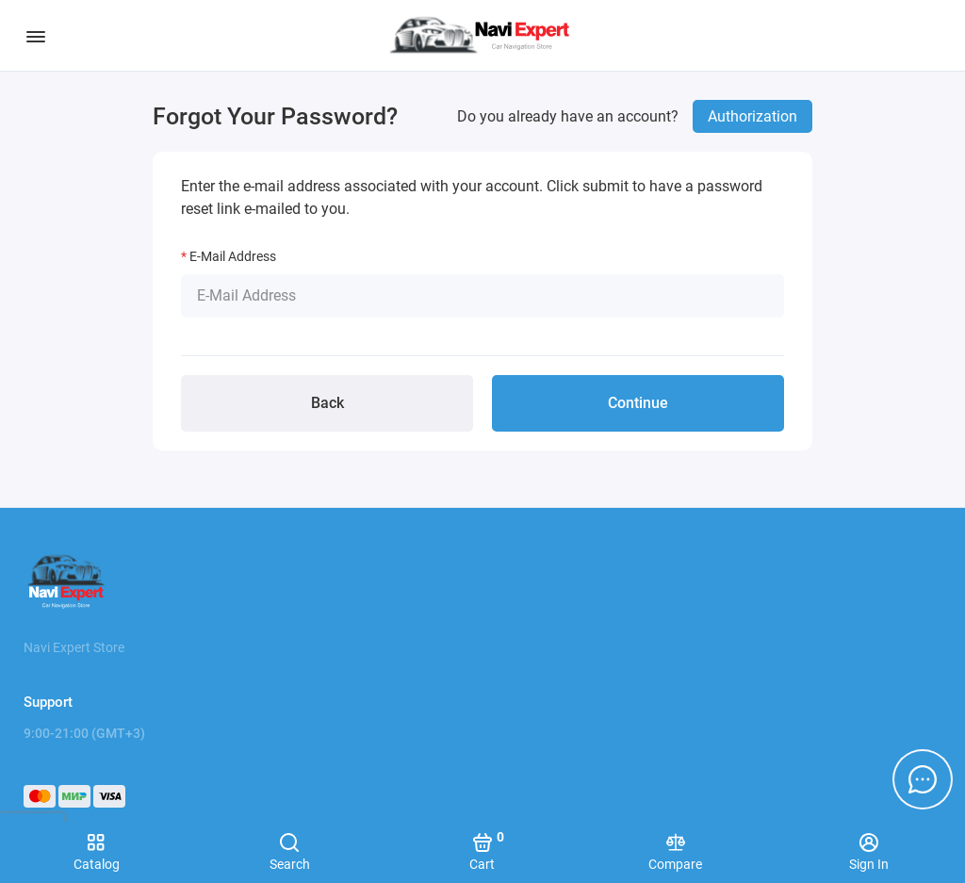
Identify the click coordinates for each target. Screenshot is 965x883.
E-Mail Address (232, 256)
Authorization (752, 116)
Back (327, 403)
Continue (638, 403)
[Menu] (35, 35)
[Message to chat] (922, 779)
